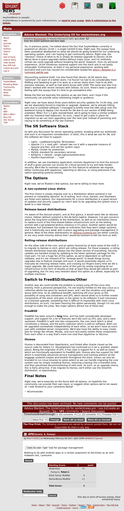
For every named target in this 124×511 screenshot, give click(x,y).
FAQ (5, 41)
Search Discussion (93, 411)
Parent (28, 461)
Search (6, 51)
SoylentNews (11, 8)
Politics (6, 95)
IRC (5, 109)
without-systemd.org (85, 232)
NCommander (40, 39)
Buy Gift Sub (9, 65)
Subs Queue (9, 63)
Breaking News (10, 84)
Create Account (10, 68)
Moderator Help (32, 491)
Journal (99, 438)
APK (31, 434)
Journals (7, 43)
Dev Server (8, 120)
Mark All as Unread (99, 420)
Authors (7, 49)
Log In (6, 71)
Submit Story (9, 60)
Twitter (6, 106)
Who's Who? (9, 114)
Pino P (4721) (33, 438)
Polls (5, 54)
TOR (5, 123)
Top (54, 411)
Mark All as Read (73, 420)
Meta (8, 28)
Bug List (7, 117)
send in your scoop (73, 20)
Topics (6, 46)
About (6, 38)
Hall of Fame (9, 57)
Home (34, 505)
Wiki (5, 112)
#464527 (90, 438)
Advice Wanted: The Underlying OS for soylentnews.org (64, 34)
